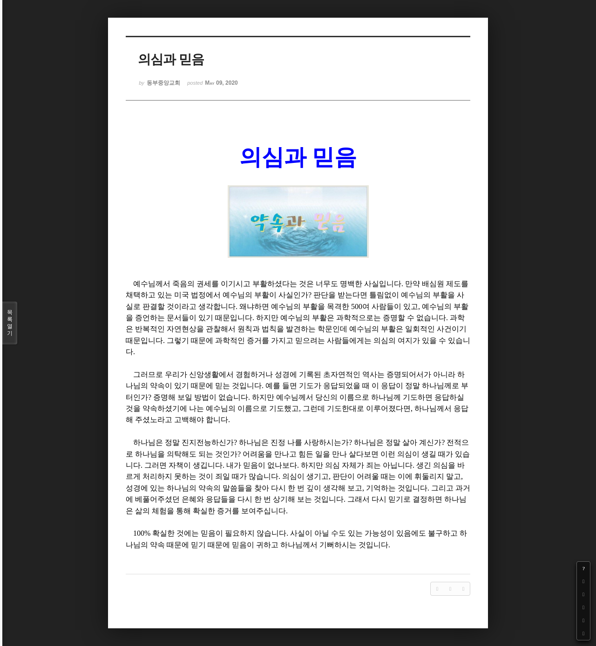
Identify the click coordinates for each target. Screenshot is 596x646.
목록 (10, 323)
